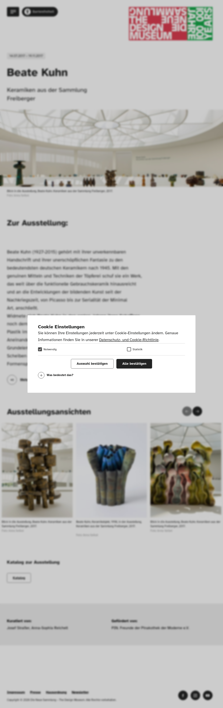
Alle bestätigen (134, 364)
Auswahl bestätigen (92, 364)
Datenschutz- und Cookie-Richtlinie (129, 339)
